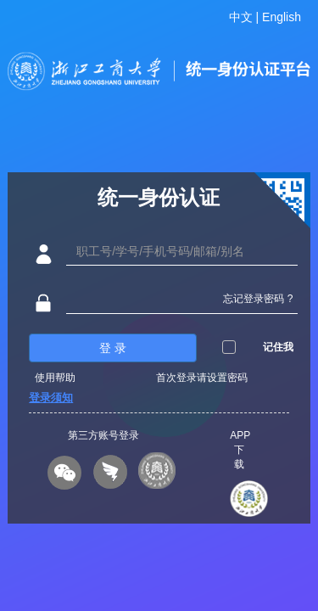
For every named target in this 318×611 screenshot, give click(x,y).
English (281, 17)
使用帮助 (55, 384)
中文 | (245, 17)
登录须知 (51, 403)
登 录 (112, 354)
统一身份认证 (159, 203)
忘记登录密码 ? (258, 305)
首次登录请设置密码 (202, 384)
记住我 (278, 353)
